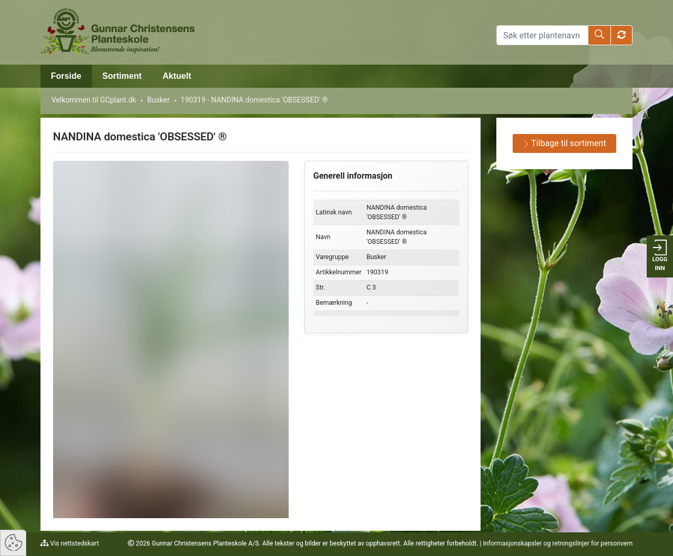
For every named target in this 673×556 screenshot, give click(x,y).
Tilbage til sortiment (564, 143)
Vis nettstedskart (73, 543)
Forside (66, 75)
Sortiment (122, 75)
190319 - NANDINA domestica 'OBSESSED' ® (254, 100)
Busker (158, 100)
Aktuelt (176, 75)
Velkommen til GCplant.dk (94, 100)
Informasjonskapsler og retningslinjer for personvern (558, 543)
